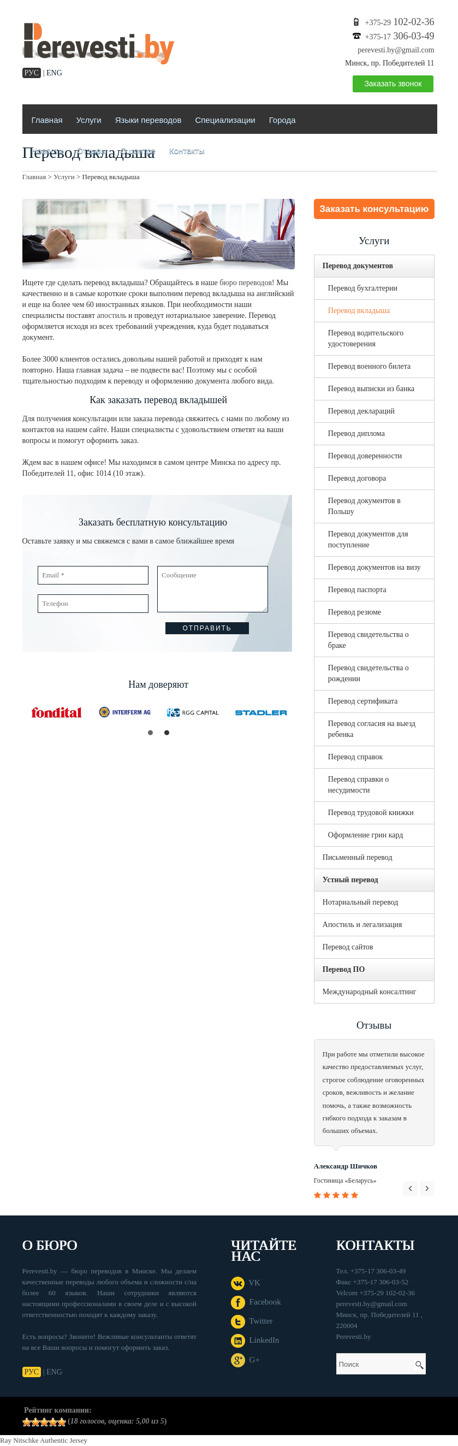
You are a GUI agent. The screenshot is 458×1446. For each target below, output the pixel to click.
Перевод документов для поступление (368, 539)
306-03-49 (400, 36)
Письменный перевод (357, 857)
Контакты (187, 150)
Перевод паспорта (357, 590)
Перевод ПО (344, 969)
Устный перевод (350, 880)
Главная (47, 120)
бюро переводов (245, 283)
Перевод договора (357, 478)
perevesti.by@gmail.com (396, 50)
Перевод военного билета (369, 366)
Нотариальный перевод (360, 902)
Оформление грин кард (365, 835)
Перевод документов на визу (374, 567)
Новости (47, 150)
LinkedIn (255, 1340)
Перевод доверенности (365, 456)
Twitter (251, 1321)
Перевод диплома (356, 433)
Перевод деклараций (361, 411)
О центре (138, 150)
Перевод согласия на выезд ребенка (371, 729)
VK (245, 1282)
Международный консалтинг (370, 992)
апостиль (112, 315)
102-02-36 (400, 21)
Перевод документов (358, 266)
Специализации (225, 120)
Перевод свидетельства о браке (368, 640)
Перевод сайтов (348, 947)
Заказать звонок (392, 83)
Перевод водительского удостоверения (365, 338)
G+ (245, 1359)
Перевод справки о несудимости (358, 784)
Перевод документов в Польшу (364, 506)
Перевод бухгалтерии (362, 288)
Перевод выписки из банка (371, 389)
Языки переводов (148, 120)
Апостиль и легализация (362, 924)
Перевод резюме (355, 612)
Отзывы (92, 150)
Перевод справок (355, 757)
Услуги (89, 120)
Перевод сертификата (363, 701)
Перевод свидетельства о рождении (368, 673)
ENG (54, 73)
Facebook (256, 1301)
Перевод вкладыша (359, 310)
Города (282, 120)
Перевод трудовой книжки (371, 812)
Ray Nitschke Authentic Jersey (43, 1440)
